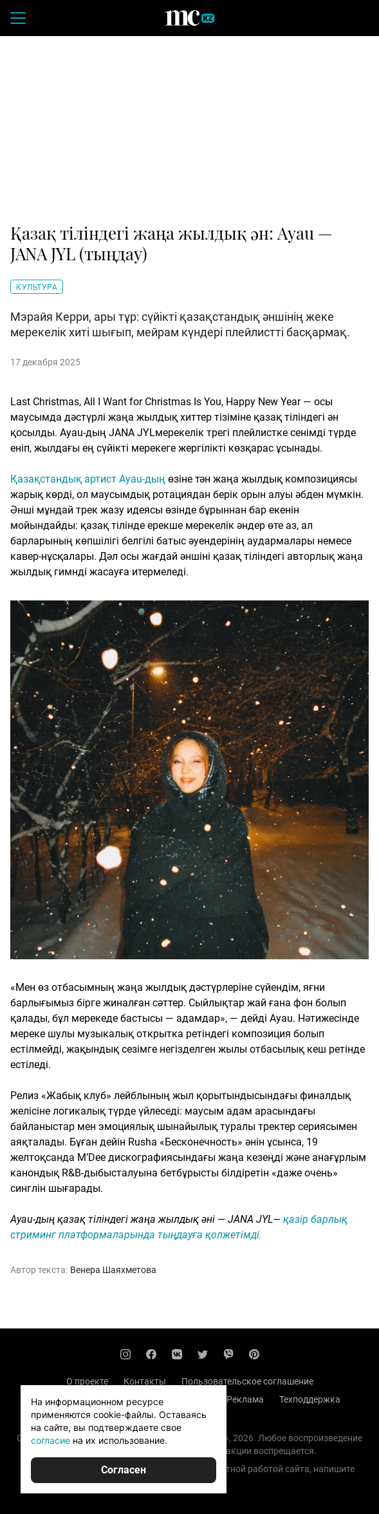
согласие (50, 1440)
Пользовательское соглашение (247, 1381)
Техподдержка (309, 1399)
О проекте (87, 1381)
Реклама (245, 1399)
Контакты (145, 1381)
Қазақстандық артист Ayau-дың (87, 479)
